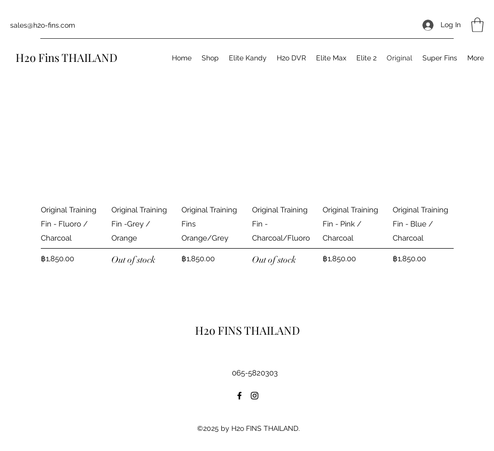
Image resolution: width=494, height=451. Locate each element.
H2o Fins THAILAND (68, 57)
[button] (477, 25)
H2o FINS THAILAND (248, 330)
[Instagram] (255, 396)
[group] (247, 201)
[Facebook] (239, 396)
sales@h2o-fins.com (42, 25)
